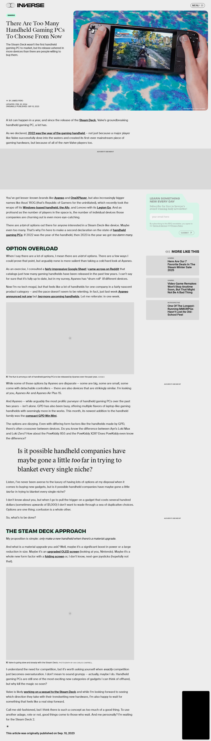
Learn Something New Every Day (165, 201)
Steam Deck (87, 120)
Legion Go (104, 207)
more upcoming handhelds (58, 296)
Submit (185, 234)
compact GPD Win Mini (41, 416)
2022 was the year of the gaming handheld (57, 133)
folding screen (54, 556)
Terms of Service (160, 227)
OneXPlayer (79, 198)
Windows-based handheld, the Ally (46, 207)
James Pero (17, 100)
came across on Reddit (103, 269)
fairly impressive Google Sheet (66, 269)
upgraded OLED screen (63, 552)
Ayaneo (59, 198)
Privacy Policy (177, 227)
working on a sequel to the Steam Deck (50, 692)
